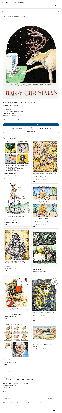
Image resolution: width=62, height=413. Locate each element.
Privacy (21, 406)
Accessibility (17, 406)
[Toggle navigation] (59, 5)
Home (4, 16)
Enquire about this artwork (31, 125)
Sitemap (25, 406)
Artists (9, 16)
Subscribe (50, 398)
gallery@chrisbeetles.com (9, 385)
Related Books (31, 131)
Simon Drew (15, 16)
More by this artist (17, 128)
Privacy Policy (31, 402)
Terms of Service (40, 402)
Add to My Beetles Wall (45, 128)
